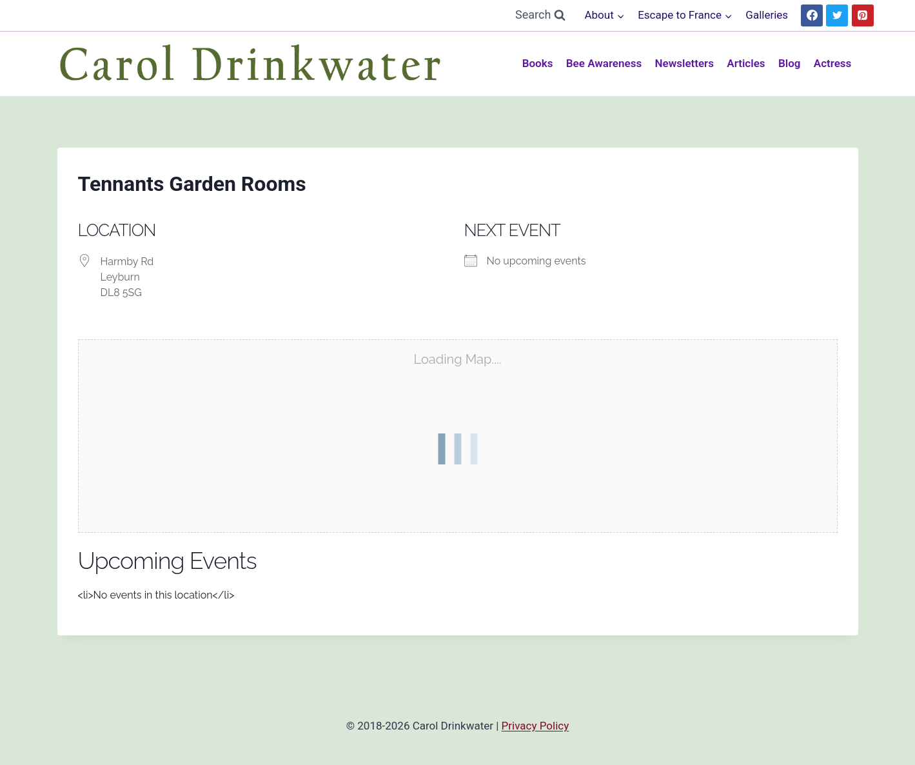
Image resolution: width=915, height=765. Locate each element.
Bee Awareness (604, 63)
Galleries (766, 14)
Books (537, 63)
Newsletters (684, 63)
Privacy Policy (535, 725)
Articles (746, 63)
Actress (833, 63)
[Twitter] (837, 15)
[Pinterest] (863, 15)
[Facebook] (812, 15)
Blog (789, 63)
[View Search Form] (540, 15)
